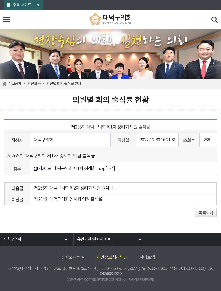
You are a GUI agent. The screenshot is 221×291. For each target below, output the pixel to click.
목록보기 (206, 212)
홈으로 (5, 84)
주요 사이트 (22, 5)
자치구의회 (12, 239)
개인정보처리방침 (112, 257)
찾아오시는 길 (73, 257)
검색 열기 (214, 20)
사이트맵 (147, 257)
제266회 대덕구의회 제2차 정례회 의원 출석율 (73, 188)
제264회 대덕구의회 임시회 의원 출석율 (68, 199)
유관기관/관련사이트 (94, 239)
